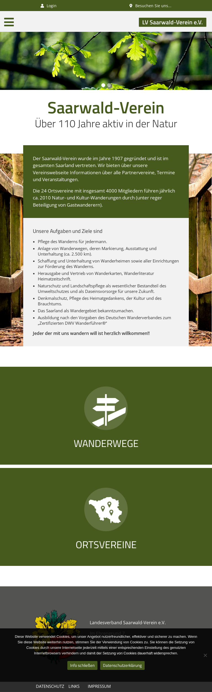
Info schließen (82, 665)
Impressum (99, 686)
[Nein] (205, 655)
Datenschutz (50, 686)
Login (49, 5)
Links (74, 686)
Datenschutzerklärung (122, 665)
